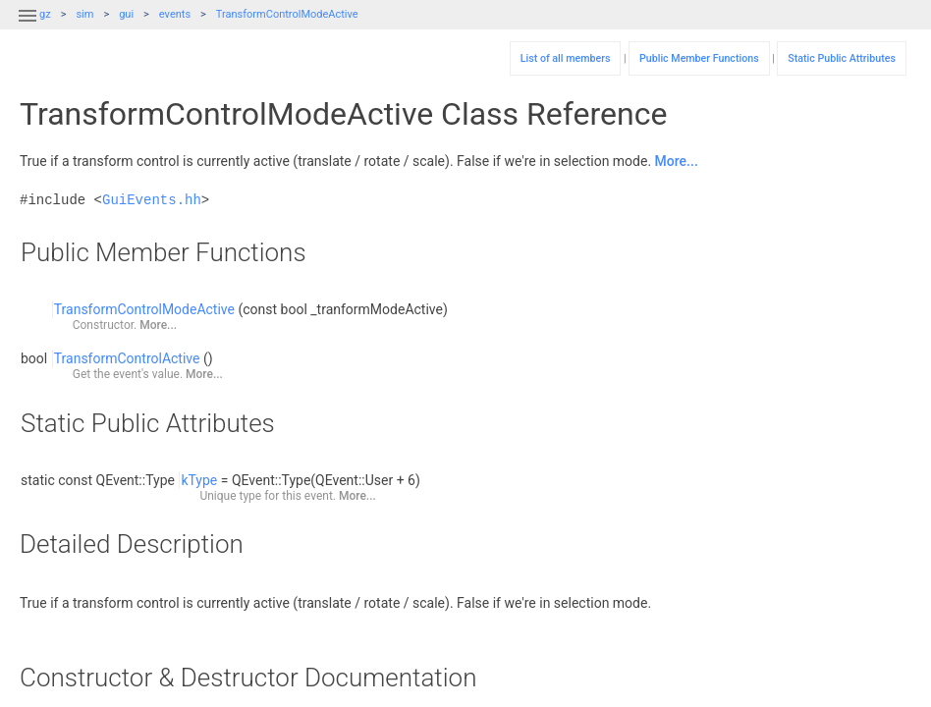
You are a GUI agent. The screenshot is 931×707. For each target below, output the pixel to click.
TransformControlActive (127, 358)
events (175, 14)
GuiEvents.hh (151, 199)
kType (199, 480)
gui (126, 14)
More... (676, 161)
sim (84, 14)
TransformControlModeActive (287, 14)
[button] (27, 27)
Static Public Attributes (842, 58)
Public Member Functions (699, 58)
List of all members (565, 58)
